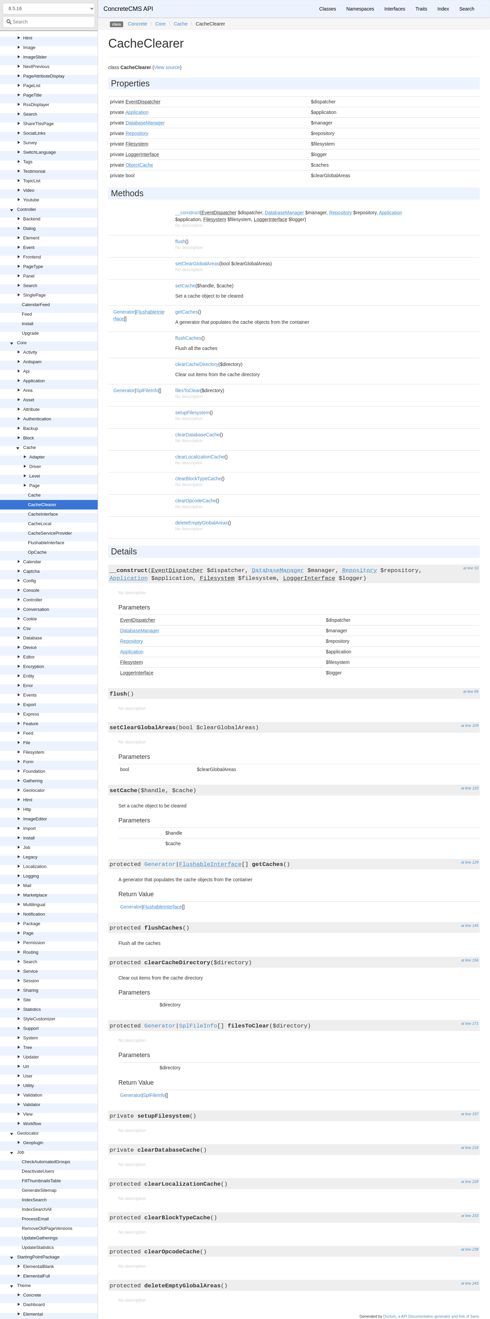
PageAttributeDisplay (43, 76)
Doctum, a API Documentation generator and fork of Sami (431, 1316)
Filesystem (33, 752)
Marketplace (35, 895)
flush (180, 241)
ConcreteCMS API (128, 8)
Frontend (32, 257)
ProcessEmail (35, 1218)
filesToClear (187, 390)
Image (29, 47)
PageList (31, 85)
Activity (30, 352)
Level (34, 476)
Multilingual (34, 904)
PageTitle (32, 95)
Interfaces (394, 9)
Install (27, 323)
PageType (33, 266)
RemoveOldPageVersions (47, 1228)
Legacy (30, 856)
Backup (30, 428)
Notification (34, 914)
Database (32, 637)
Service (30, 971)
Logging (31, 876)
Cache (29, 447)
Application (34, 380)
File (26, 742)
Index (443, 9)
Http (27, 809)
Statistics (32, 1009)
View (28, 1114)
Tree (27, 1047)
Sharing (30, 990)
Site (27, 999)
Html (27, 37)
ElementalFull (36, 1276)
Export (29, 704)
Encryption (33, 666)
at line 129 (469, 862)
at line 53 (470, 568)
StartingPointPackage (38, 1256)
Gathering (33, 780)
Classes (327, 9)
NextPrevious (36, 66)
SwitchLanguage (39, 152)
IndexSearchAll (36, 1209)
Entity (28, 676)
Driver (35, 466)
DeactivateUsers (38, 1171)
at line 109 (469, 725)
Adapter (37, 457)
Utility (28, 1085)
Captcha (31, 571)
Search (30, 114)
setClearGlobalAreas (197, 263)
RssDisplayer (36, 104)
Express (31, 714)
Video (28, 190)
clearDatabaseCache (197, 434)
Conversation (36, 609)
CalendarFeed (36, 304)
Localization (35, 866)
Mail (27, 885)
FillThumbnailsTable (41, 1180)
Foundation (34, 771)
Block (28, 437)
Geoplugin (33, 1142)
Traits (421, 9)
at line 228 (469, 1182)
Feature (30, 723)
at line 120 (469, 788)
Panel (28, 276)
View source (167, 67)
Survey (30, 142)
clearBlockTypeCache (198, 478)
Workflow (32, 1123)
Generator (124, 312)
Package (31, 923)
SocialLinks (34, 133)
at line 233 (469, 1216)
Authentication (37, 418)
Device (30, 647)
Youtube (31, 199)
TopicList (31, 180)
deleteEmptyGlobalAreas (201, 522)
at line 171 (469, 1023)
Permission (34, 942)
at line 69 (470, 691)
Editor (29, 657)
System (30, 1037)
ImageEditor (35, 818)
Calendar (32, 561)
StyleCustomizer (39, 1018)
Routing (30, 952)
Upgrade (30, 333)
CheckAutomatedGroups (46, 1161)
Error (28, 685)
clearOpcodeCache (195, 500)
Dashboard (34, 1304)
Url (26, 1066)
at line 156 (469, 960)
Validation (32, 1095)
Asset (28, 399)
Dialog (29, 228)
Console (31, 590)
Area (27, 390)
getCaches (186, 312)
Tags (27, 161)
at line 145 (469, 925)
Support (31, 1028)
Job (26, 847)
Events (30, 695)
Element (31, 237)
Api (26, 371)
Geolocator (34, 790)
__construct (187, 212)
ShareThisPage (38, 123)
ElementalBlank (38, 1266)
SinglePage (34, 295)
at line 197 (469, 1114)
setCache (185, 285)
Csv (27, 628)
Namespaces (360, 9)
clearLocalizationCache (200, 457)
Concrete (32, 1295)
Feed (27, 314)
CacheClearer (42, 504)
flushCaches (188, 338)
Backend (31, 218)
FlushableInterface (46, 542)
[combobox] (49, 22)
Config (29, 580)
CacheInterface (43, 514)
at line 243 (469, 1283)
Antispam (32, 361)
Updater (31, 1056)
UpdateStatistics (38, 1247)
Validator (31, 1104)
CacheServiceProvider (50, 533)
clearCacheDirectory (196, 364)
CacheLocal (39, 523)
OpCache (37, 552)
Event (28, 247)
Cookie (30, 618)
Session (31, 980)
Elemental (33, 1314)
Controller (26, 209)
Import (29, 828)
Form (28, 761)
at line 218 (469, 1148)
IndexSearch (34, 1199)
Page (34, 485)
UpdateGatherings (40, 1237)
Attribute (31, 409)
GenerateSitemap (39, 1190)
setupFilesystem (192, 412)
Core (22, 342)
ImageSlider (35, 57)
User (27, 1076)
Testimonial (34, 171)
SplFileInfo (147, 390)
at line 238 (469, 1249)
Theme (24, 1285)
